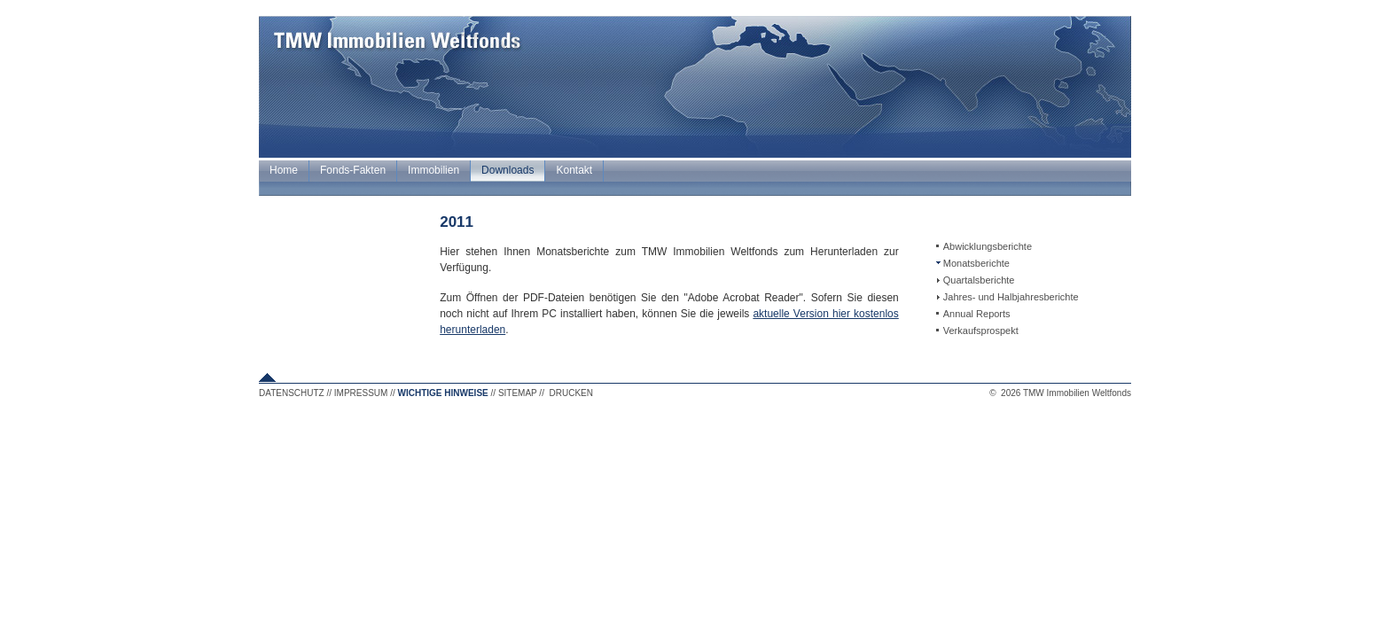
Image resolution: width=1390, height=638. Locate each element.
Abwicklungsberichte (987, 246)
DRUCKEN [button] (571, 393)
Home (283, 170)
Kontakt (574, 170)
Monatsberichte (976, 263)
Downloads (507, 170)
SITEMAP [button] (517, 393)
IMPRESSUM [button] (361, 393)
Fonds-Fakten (353, 170)
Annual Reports (977, 313)
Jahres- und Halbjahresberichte (1011, 297)
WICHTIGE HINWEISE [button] (443, 393)
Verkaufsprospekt (981, 330)
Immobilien (433, 170)
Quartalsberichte (979, 280)
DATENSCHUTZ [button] (291, 393)
